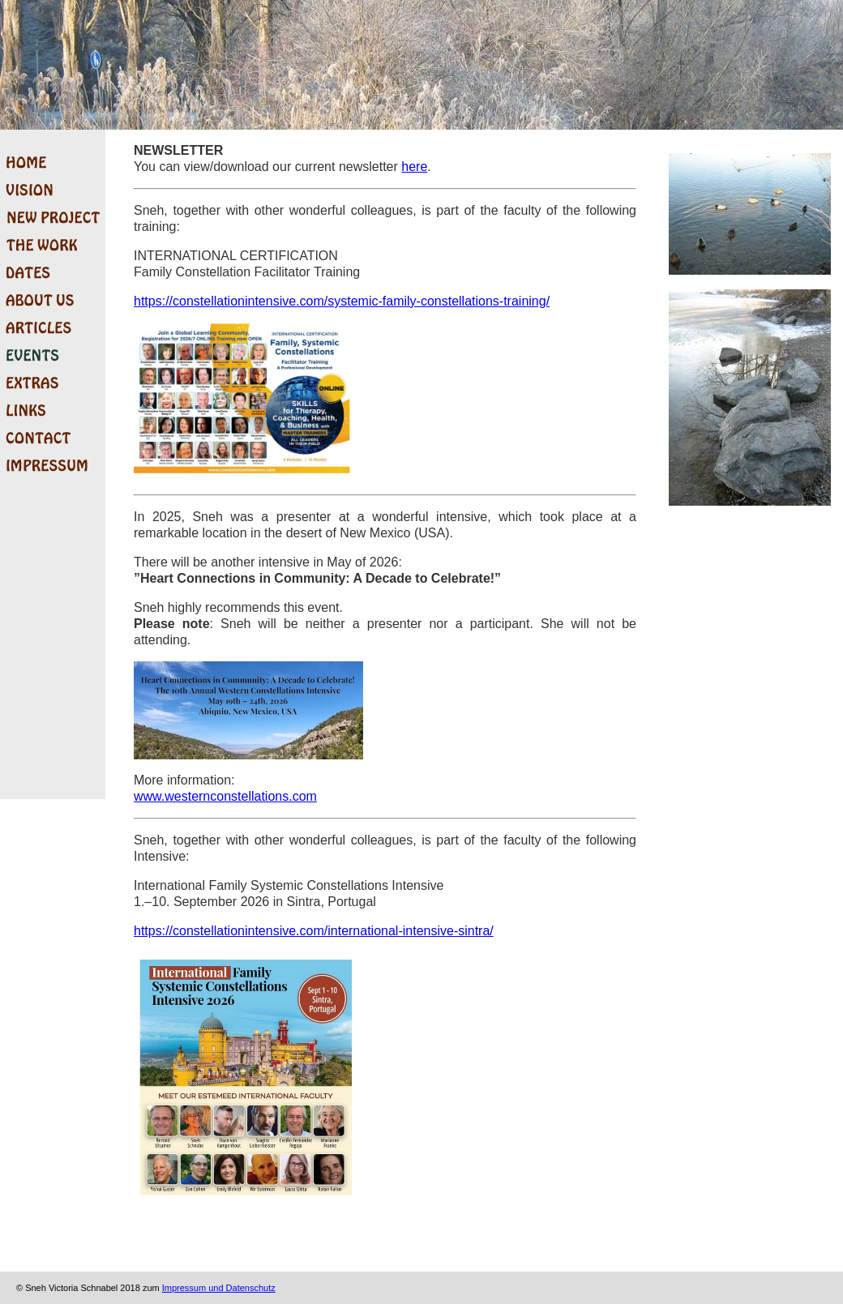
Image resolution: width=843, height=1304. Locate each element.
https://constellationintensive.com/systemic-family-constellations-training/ (342, 301)
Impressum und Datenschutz (219, 1288)
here (414, 166)
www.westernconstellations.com (225, 796)
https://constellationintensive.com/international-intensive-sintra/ (314, 931)
